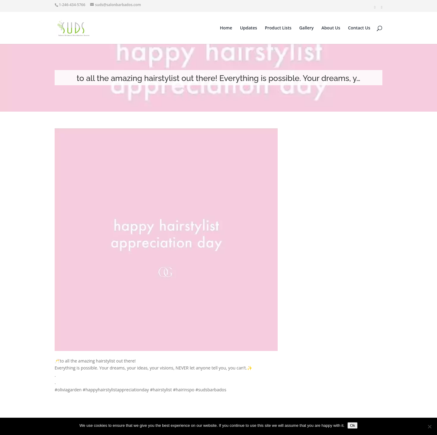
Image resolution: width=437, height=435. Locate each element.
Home (226, 28)
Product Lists (278, 28)
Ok (352, 425)
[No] (429, 426)
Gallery (306, 28)
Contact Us (359, 28)
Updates (248, 28)
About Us (330, 28)
